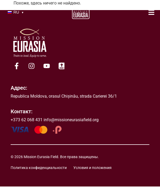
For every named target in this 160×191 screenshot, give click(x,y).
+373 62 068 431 (27, 119)
